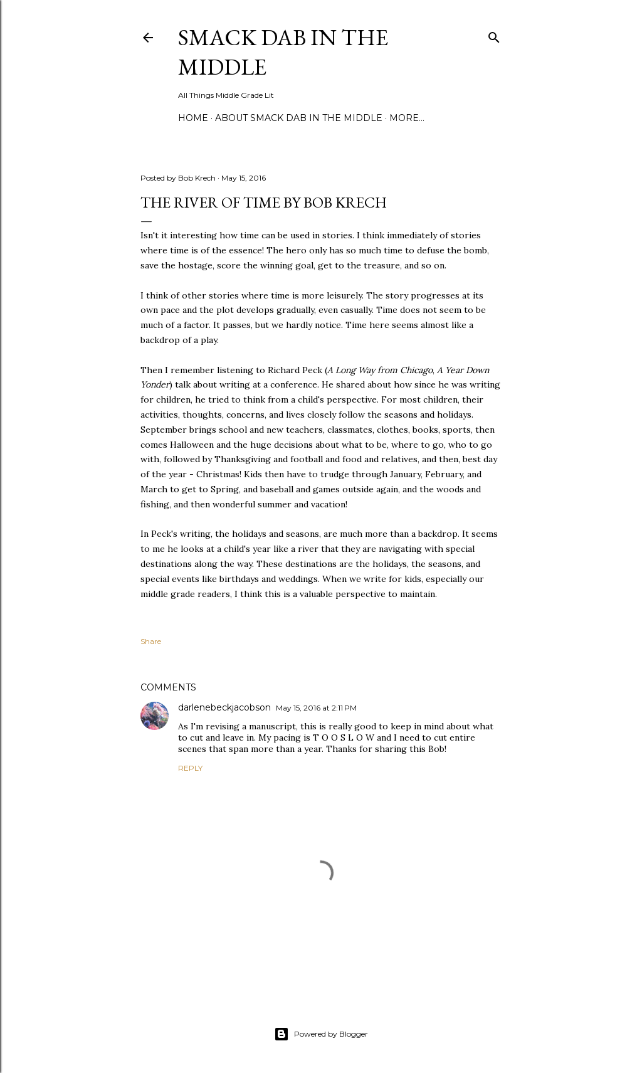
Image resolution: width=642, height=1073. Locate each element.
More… (406, 118)
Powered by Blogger (321, 1034)
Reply (190, 768)
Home (193, 118)
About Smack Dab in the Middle (298, 118)
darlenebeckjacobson (224, 707)
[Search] (494, 35)
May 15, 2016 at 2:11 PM (316, 707)
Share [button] (150, 641)
